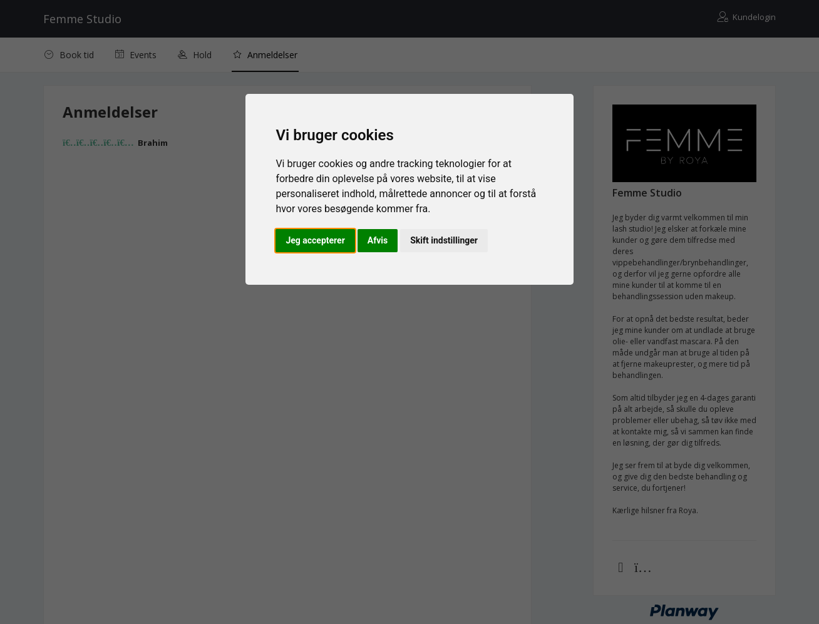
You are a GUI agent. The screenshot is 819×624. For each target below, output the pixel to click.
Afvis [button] (378, 240)
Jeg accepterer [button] (315, 240)
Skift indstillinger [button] (444, 240)
